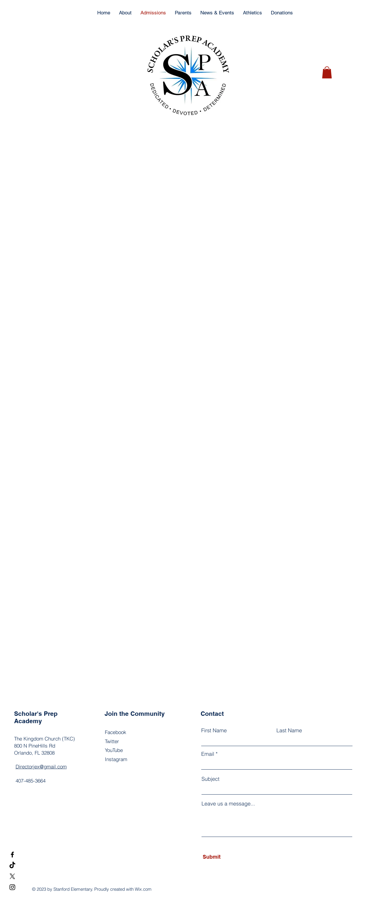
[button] (327, 72)
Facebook (115, 732)
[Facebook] (12, 854)
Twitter (112, 741)
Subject (210, 779)
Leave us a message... (228, 803)
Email (207, 754)
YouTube (114, 750)
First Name (214, 730)
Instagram (116, 759)
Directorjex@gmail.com (41, 766)
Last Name (289, 730)
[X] (12, 876)
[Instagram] (12, 887)
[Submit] (229, 857)
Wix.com (143, 889)
